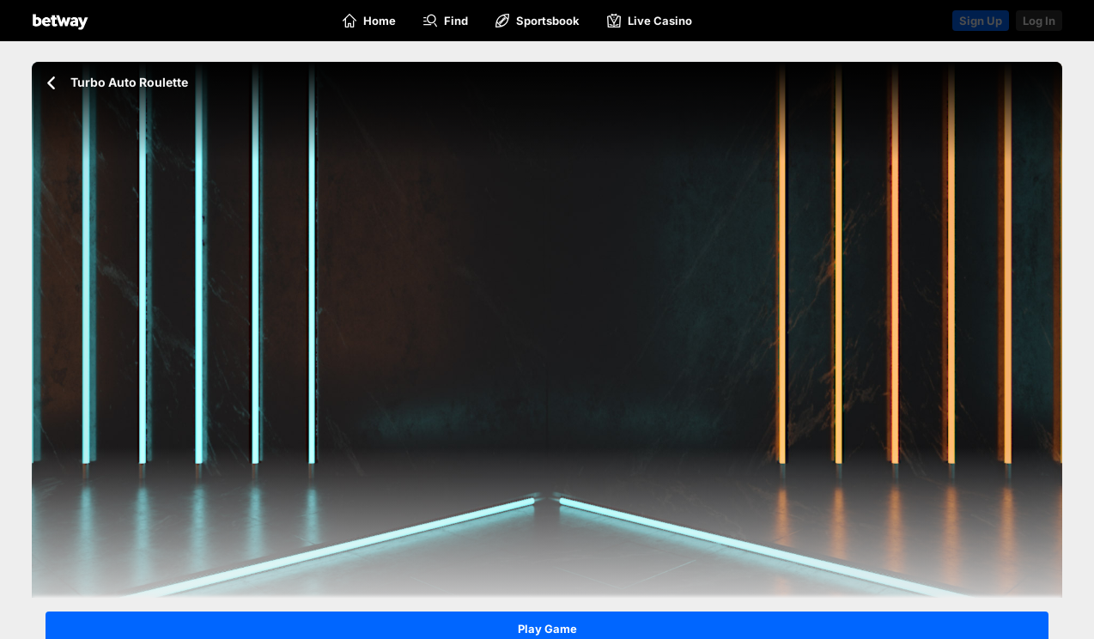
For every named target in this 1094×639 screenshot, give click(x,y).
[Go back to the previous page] (51, 83)
